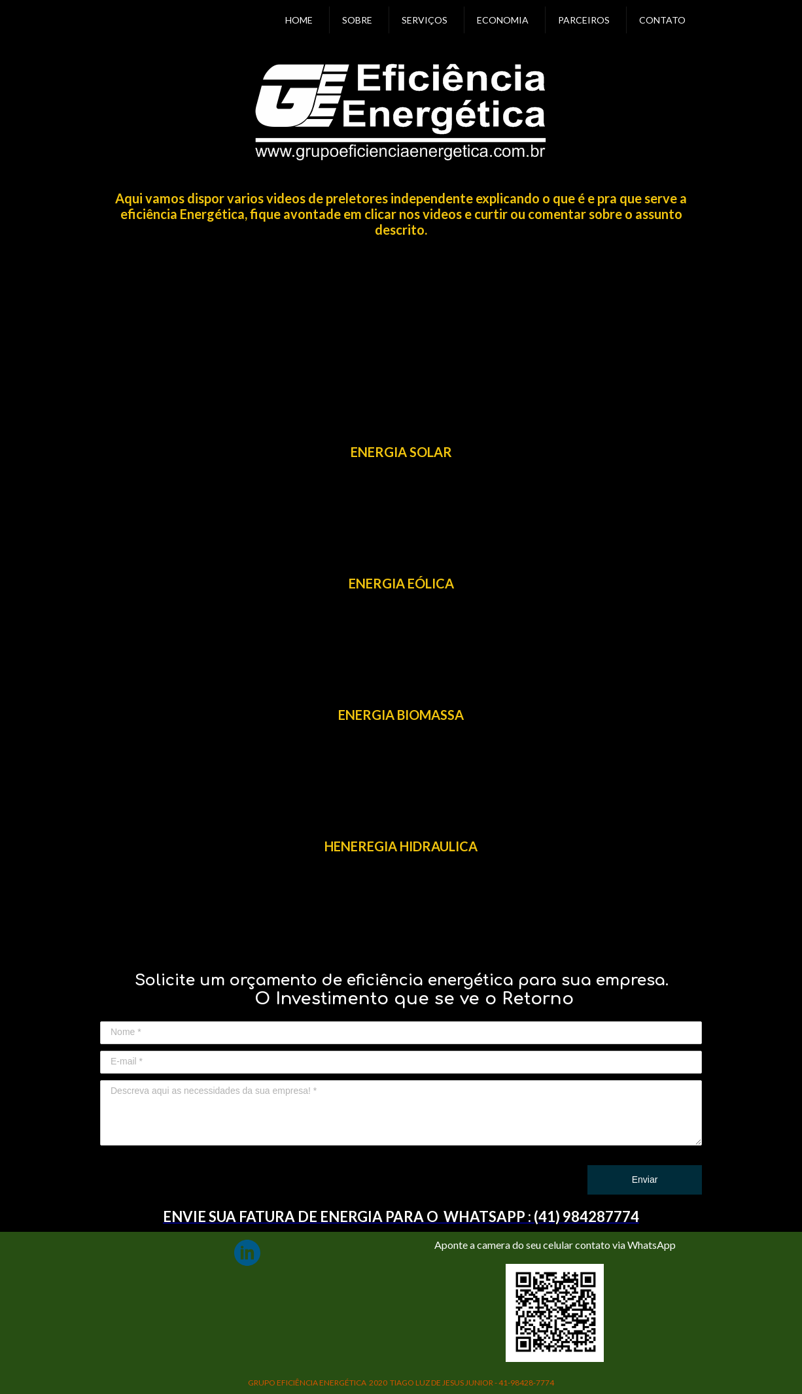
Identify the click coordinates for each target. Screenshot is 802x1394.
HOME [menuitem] (299, 20)
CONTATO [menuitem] (662, 20)
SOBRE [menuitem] (357, 20)
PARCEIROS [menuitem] (584, 20)
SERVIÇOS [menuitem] (424, 20)
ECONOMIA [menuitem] (503, 20)
